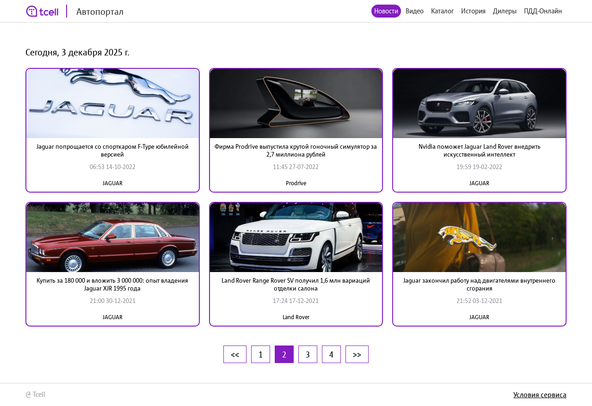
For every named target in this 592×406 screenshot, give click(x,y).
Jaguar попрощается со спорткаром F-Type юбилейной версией (113, 150)
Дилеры (505, 10)
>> (357, 354)
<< (235, 354)
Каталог (442, 10)
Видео (415, 10)
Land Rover (296, 317)
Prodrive (296, 183)
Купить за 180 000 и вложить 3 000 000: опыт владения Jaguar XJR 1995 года (112, 284)
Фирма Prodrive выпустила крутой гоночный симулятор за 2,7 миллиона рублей (296, 150)
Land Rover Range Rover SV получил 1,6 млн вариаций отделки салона (296, 284)
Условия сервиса (540, 394)
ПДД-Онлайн (543, 10)
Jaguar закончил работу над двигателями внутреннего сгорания (479, 284)
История (473, 10)
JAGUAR (113, 183)
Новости (386, 10)
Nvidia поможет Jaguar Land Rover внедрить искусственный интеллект (480, 150)
